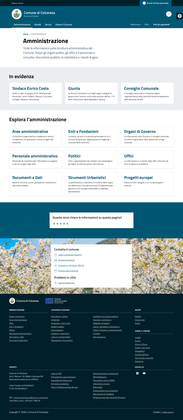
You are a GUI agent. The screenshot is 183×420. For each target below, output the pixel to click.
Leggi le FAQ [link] (56, 373)
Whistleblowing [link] (99, 376)
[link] (179, 16)
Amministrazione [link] (22, 24)
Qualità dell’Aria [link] (142, 354)
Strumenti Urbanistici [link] (18, 340)
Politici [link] (12, 330)
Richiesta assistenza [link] (60, 383)
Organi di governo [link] (17, 316)
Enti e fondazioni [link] (16, 326)
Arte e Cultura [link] (141, 344)
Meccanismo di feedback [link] (103, 394)
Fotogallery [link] (140, 351)
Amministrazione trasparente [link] (105, 373)
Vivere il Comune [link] (63, 24)
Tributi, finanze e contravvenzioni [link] (107, 330)
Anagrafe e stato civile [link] (60, 323)
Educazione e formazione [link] (62, 340)
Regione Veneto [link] (17, 3)
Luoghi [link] (138, 337)
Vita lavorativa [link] (99, 336)
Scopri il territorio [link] (142, 347)
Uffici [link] (147, 24)
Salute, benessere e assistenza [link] (106, 326)
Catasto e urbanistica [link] (60, 333)
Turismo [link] (96, 333)
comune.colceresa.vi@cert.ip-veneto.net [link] (30, 397)
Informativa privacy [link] (101, 383)
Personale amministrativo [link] (20, 333)
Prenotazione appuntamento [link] (63, 376)
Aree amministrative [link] (18, 319)
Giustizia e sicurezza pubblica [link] (105, 316)
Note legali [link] (97, 387)
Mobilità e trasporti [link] (101, 323)
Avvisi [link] (137, 323)
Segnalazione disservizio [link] (61, 380)
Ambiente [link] (55, 319)
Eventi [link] (138, 340)
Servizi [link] (48, 24)
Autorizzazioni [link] (57, 330)
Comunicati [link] (140, 319)
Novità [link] (37, 24)
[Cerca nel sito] (169, 14)
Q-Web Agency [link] (167, 412)
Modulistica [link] (136, 24)
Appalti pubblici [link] (57, 326)
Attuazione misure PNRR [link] (104, 380)
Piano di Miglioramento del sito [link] (64, 387)
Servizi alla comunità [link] (144, 357)
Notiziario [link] (139, 361)
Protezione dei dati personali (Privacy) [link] (109, 397)
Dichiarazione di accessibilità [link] (105, 390)
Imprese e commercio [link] (102, 319)
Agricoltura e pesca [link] (59, 316)
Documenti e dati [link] (16, 336)
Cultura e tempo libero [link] (60, 336)
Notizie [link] (138, 316)
